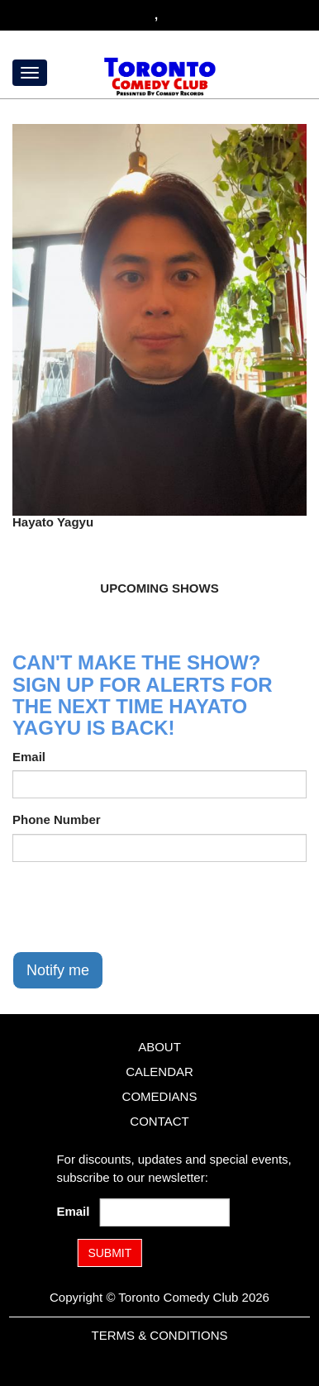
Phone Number (56, 819)
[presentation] (138, 906)
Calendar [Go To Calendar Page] (159, 1072)
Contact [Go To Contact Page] (159, 1121)
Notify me (57, 970)
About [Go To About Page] (159, 1047)
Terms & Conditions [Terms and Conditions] (159, 1335)
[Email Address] (165, 1212)
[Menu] (29, 73)
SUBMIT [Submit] (109, 1253)
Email (28, 757)
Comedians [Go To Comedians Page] (160, 1096)
